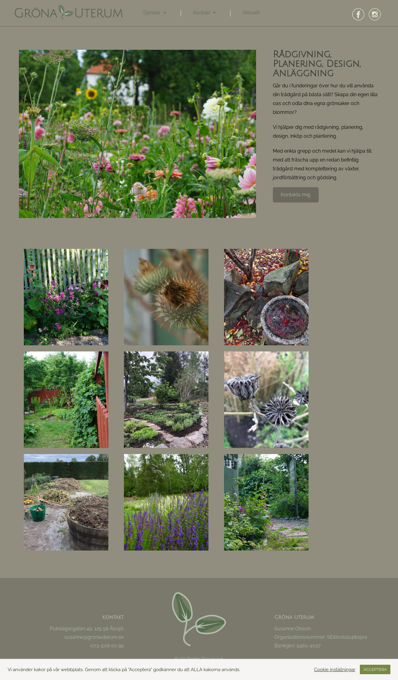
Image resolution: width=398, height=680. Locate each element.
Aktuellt (251, 13)
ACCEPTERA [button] (375, 669)
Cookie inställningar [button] (334, 669)
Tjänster (152, 13)
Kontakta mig (295, 202)
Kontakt (201, 13)
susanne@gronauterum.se (94, 637)
